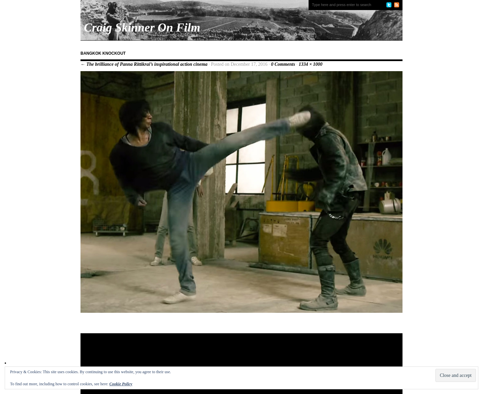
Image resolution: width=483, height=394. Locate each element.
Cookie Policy (120, 384)
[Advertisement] (209, 355)
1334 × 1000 (310, 64)
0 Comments (283, 64)
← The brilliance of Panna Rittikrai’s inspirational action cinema (144, 64)
